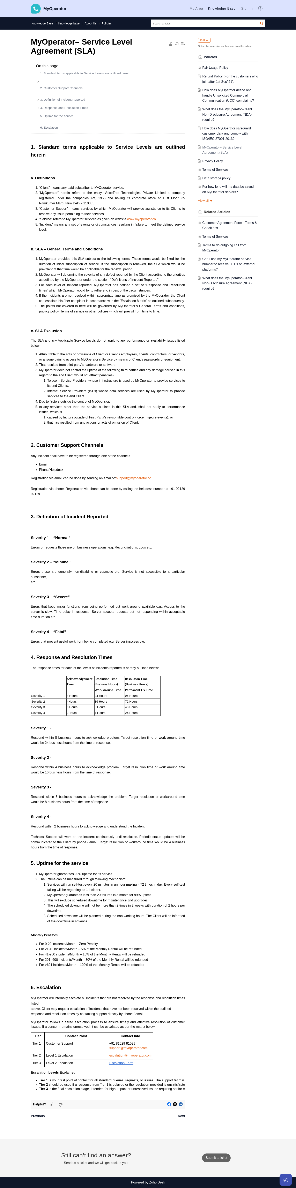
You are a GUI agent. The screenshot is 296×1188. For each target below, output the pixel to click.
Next (181, 1116)
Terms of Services (215, 169)
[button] (260, 8)
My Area (196, 8)
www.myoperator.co (141, 219)
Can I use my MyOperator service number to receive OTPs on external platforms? (228, 264)
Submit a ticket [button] (216, 1157)
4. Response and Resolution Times (64, 107)
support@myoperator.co (133, 478)
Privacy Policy (212, 161)
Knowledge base (69, 23)
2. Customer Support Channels (61, 88)
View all (205, 200)
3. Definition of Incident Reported (62, 99)
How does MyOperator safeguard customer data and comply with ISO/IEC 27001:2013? (226, 134)
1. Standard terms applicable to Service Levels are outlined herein (85, 73)
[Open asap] (286, 1180)
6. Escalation (49, 127)
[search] (208, 23)
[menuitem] (196, 8)
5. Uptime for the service (57, 116)
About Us (91, 23)
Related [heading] (217, 212)
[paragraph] (108, 621)
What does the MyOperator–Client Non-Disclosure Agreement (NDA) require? (227, 114)
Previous (38, 1116)
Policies (107, 23)
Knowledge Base (222, 8)
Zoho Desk (157, 1182)
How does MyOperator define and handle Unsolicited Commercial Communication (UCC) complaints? (228, 95)
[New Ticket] (216, 1157)
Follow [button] (204, 40)
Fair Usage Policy (215, 67)
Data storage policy (216, 178)
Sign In (247, 8)
